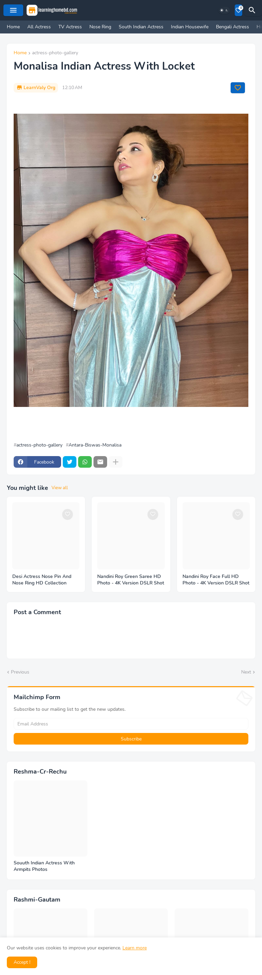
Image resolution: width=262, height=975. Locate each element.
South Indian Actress (141, 27)
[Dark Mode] (224, 10)
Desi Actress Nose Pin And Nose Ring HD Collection (41, 580)
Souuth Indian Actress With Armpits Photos (44, 866)
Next (246, 672)
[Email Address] (131, 724)
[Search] (253, 10)
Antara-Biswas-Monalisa (95, 445)
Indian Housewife (189, 27)
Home (13, 27)
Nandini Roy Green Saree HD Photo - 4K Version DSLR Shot (130, 580)
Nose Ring (100, 27)
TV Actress (70, 27)
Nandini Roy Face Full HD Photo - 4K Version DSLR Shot (216, 580)
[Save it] (238, 87)
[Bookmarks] (238, 10)
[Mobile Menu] (13, 10)
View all (60, 488)
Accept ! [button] (22, 962)
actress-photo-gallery (55, 53)
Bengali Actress (232, 27)
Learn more (134, 948)
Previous (20, 672)
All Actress (39, 27)
